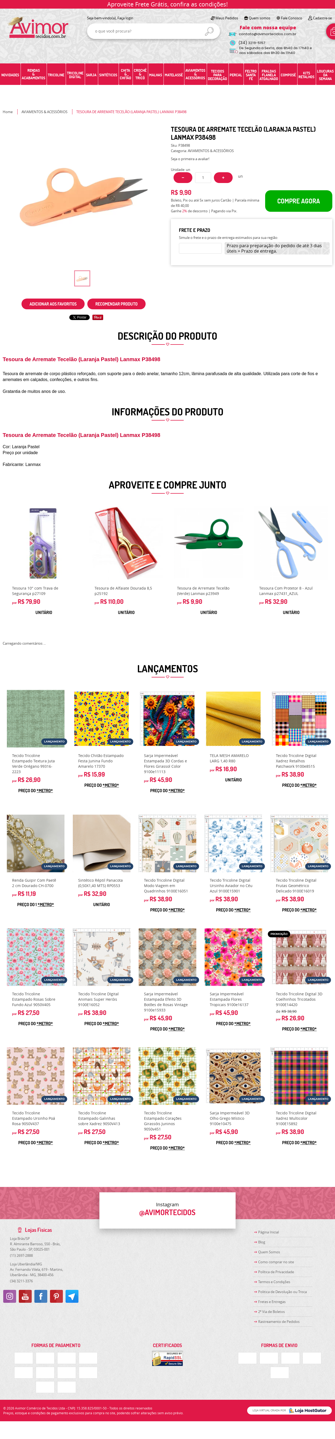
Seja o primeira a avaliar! (190, 158)
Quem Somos (269, 1252)
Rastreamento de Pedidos (279, 1321)
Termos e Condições (274, 1281)
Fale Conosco (291, 18)
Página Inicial (268, 1232)
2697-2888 (21, 1255)
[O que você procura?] (209, 31)
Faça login (125, 18)
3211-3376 (21, 1281)
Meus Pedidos (226, 18)
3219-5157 (251, 42)
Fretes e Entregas (272, 1301)
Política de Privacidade (276, 1271)
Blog (261, 1242)
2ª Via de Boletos (271, 1311)
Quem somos (259, 18)
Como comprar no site (276, 1261)
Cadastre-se (322, 18)
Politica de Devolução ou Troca (282, 1291)
